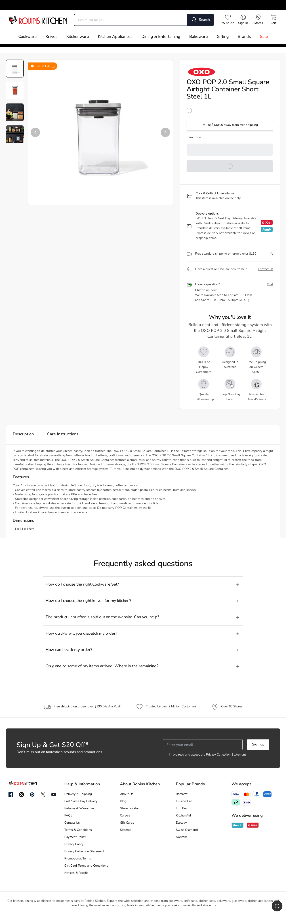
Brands (244, 37)
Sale (264, 37)
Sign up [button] (258, 744)
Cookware (27, 37)
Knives (51, 37)
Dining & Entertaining (160, 37)
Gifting (223, 37)
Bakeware (198, 37)
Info (270, 254)
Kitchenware (77, 37)
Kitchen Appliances (115, 37)
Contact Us (265, 269)
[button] (35, 132)
